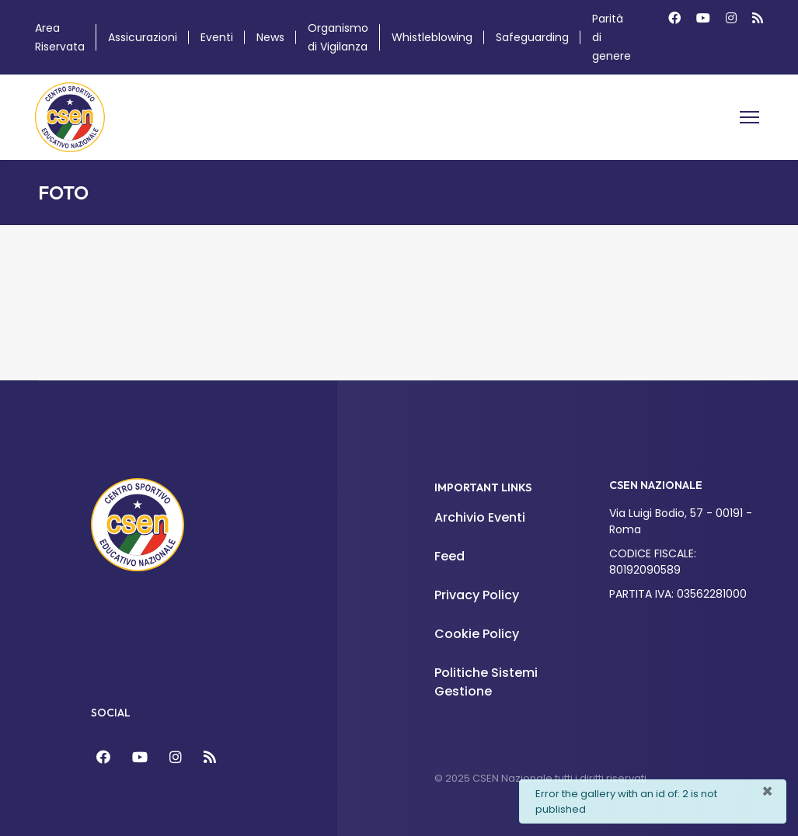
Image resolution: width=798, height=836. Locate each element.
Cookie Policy (476, 634)
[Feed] (210, 757)
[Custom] (757, 18)
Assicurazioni (142, 37)
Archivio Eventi (479, 517)
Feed (449, 556)
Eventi (216, 37)
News (270, 37)
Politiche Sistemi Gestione (486, 682)
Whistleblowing (432, 37)
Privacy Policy (476, 595)
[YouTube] (140, 757)
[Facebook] (674, 18)
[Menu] (749, 117)
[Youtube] (703, 18)
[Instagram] (731, 18)
